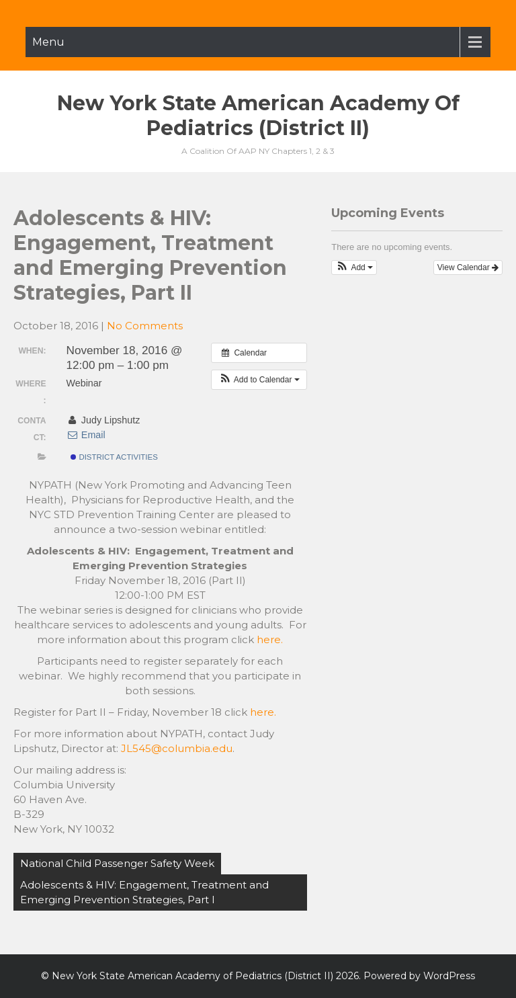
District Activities (114, 457)
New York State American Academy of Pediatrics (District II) (258, 115)
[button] (259, 379)
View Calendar (468, 267)
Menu (48, 42)
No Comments (145, 325)
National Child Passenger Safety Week (117, 863)
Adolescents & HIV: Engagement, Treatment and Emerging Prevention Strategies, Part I (144, 892)
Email (86, 434)
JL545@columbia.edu (176, 748)
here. (270, 639)
